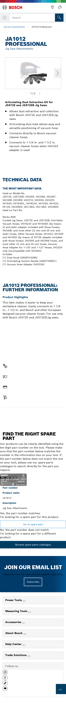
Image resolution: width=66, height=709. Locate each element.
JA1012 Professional (41, 27)
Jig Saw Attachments (14, 27)
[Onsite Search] (59, 18)
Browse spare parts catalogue (33, 544)
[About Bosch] (24, 634)
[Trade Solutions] (28, 656)
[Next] (40, 93)
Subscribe (33, 581)
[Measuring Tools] (29, 612)
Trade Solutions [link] (16, 655)
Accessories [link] (13, 622)
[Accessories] (23, 623)
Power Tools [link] (14, 600)
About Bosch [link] (14, 633)
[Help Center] (23, 645)
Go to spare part (33, 524)
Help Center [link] (13, 644)
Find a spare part (33, 414)
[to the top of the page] (61, 689)
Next (57, 73)
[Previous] (26, 93)
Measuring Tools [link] (16, 611)
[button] (5, 673)
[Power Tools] (24, 601)
